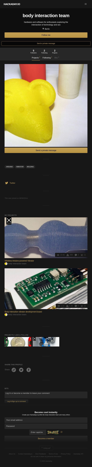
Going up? (46, 448)
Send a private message (46, 43)
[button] (86, 4)
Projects (36, 57)
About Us (12, 454)
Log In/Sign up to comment (16, 401)
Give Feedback (40, 454)
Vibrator (20, 167)
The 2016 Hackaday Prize (8, 221)
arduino (9, 167)
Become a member (46, 439)
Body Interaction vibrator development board (23, 312)
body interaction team (15, 264)
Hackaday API (78, 454)
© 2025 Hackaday (46, 461)
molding (30, 167)
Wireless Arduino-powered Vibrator (19, 261)
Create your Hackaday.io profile (32, 415)
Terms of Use (53, 454)
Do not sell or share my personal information (46, 456)
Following (47, 57)
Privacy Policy (66, 454)
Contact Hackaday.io (25, 454)
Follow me (46, 35)
